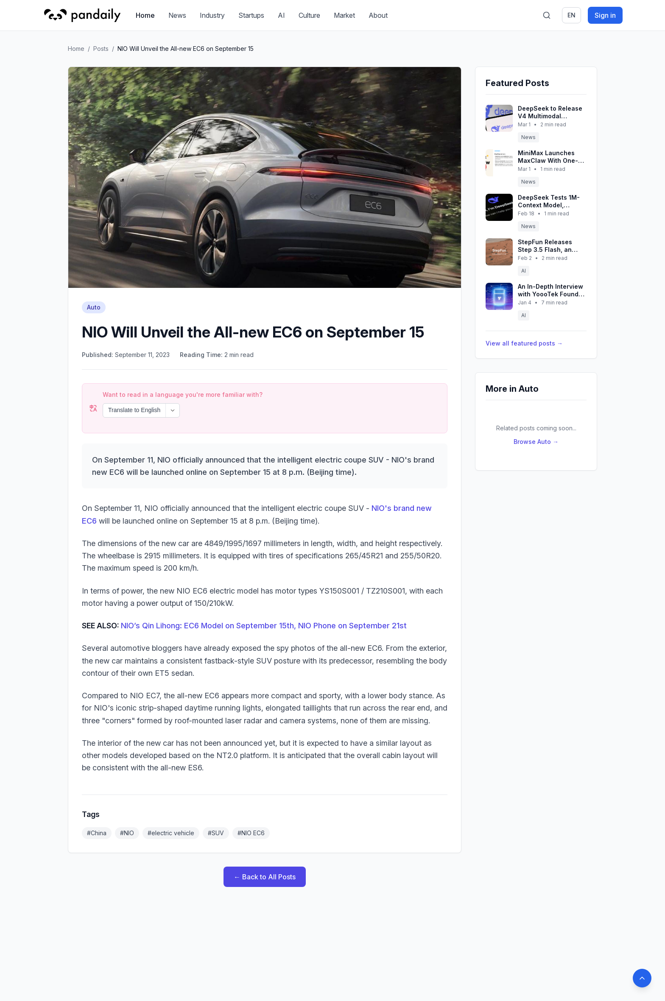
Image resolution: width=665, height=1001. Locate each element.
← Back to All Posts (265, 854)
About (378, 15)
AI (281, 15)
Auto (94, 307)
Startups (251, 15)
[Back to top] (642, 978)
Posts (101, 48)
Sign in (605, 15)
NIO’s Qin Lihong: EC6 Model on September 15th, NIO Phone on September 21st (264, 602)
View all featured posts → (524, 343)
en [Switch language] (571, 15)
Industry (212, 15)
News (177, 15)
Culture (309, 15)
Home (145, 15)
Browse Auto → (536, 441)
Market (344, 15)
